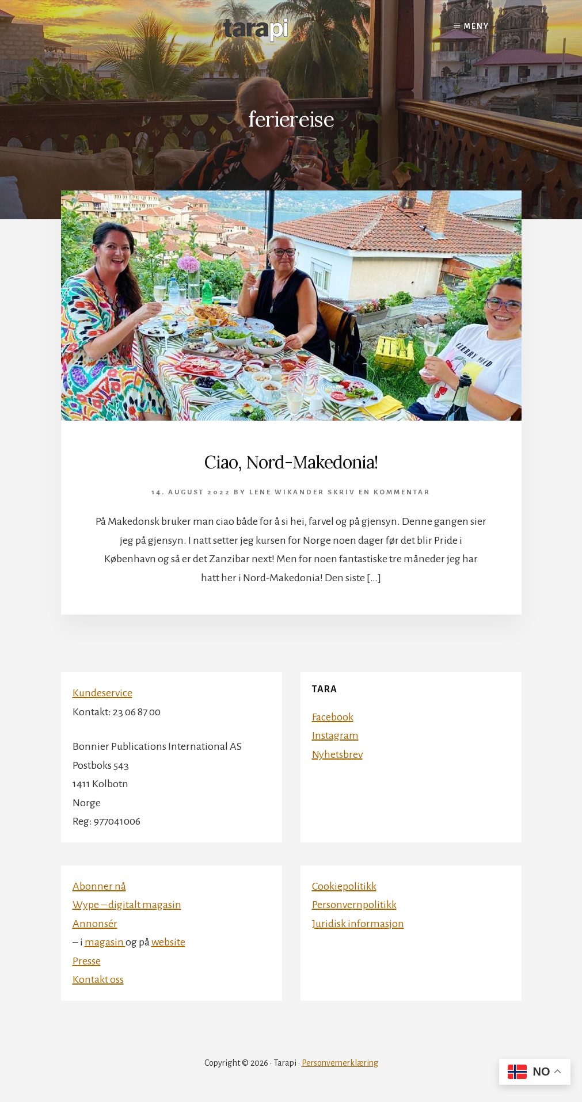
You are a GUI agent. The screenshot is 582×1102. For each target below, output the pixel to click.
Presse (87, 961)
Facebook (332, 717)
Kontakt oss (98, 979)
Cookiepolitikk (344, 886)
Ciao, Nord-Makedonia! (291, 462)
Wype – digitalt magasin (127, 904)
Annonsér (95, 923)
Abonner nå (99, 886)
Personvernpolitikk (354, 904)
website (168, 942)
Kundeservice (102, 693)
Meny (476, 26)
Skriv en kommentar (379, 492)
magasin (105, 942)
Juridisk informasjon (358, 923)
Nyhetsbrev (337, 754)
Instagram (335, 735)
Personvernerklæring (340, 1062)
